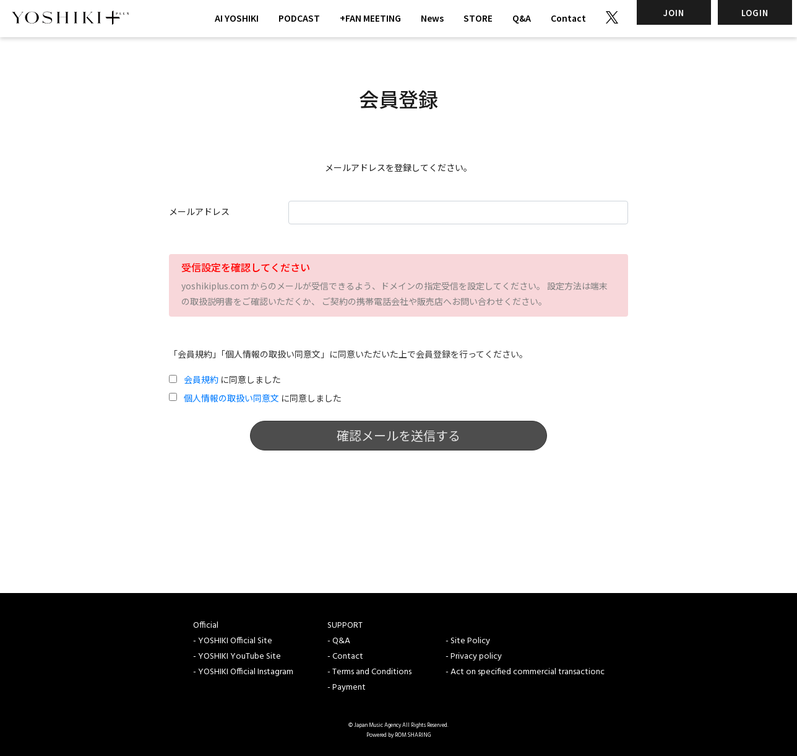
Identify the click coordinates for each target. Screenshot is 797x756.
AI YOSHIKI (237, 18)
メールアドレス (199, 211)
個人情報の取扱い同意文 (231, 398)
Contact (568, 18)
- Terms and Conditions (369, 672)
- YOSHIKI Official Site (232, 641)
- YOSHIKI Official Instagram (243, 672)
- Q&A (338, 641)
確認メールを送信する (398, 435)
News (432, 18)
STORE (478, 18)
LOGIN (755, 13)
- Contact (345, 656)
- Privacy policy (474, 656)
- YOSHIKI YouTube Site (237, 656)
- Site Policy (468, 641)
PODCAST (299, 18)
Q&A (521, 18)
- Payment (346, 687)
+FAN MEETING (370, 18)
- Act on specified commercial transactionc (525, 672)
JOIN (673, 13)
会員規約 (201, 379)
